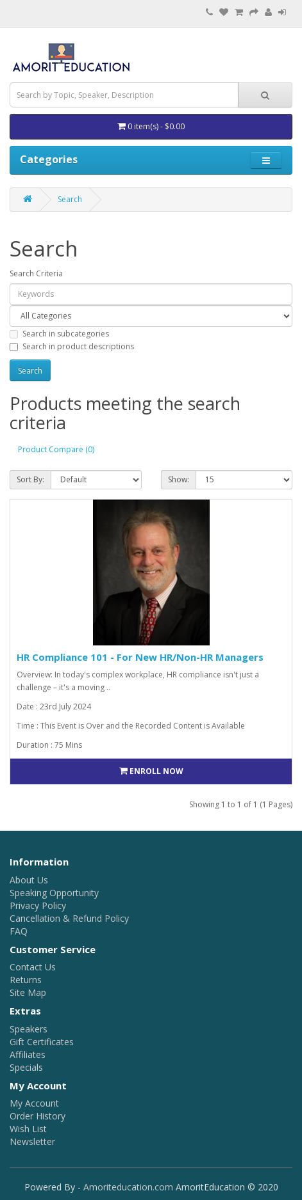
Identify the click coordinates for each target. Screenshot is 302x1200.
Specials (26, 1067)
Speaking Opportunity (54, 893)
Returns (26, 980)
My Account (34, 1103)
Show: (178, 479)
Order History (37, 1116)
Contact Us (33, 967)
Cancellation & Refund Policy (69, 918)
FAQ (19, 931)
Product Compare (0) (56, 449)
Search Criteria (36, 273)
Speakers (28, 1029)
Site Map (28, 992)
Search (70, 199)
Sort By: (30, 479)
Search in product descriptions (72, 346)
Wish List (28, 1129)
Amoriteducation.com (128, 1187)
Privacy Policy (38, 905)
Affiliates (28, 1054)
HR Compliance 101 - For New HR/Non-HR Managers (140, 657)
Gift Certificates (42, 1042)
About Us (29, 880)
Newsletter (32, 1141)
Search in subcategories (59, 333)
